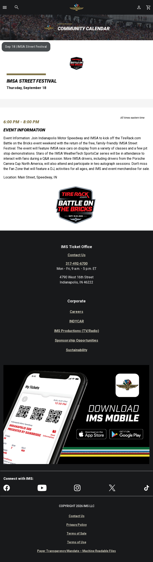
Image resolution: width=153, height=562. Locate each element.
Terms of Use (76, 542)
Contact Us (77, 255)
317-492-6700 (76, 264)
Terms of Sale (76, 533)
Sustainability (76, 350)
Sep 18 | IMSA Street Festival (26, 46)
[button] (4, 7)
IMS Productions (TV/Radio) (76, 331)
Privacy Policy (76, 524)
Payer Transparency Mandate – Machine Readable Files (76, 551)
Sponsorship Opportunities (76, 340)
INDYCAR (76, 321)
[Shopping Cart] (148, 7)
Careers (76, 312)
